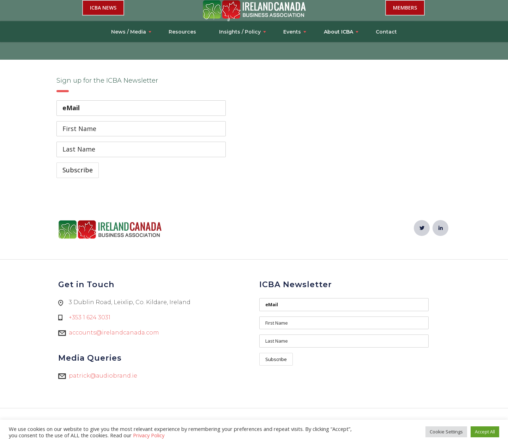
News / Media (128, 10)
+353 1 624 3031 (89, 317)
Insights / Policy (240, 10)
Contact (386, 10)
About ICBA (338, 10)
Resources (182, 10)
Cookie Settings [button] (446, 431)
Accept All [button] (485, 431)
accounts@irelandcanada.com (114, 332)
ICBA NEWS (103, 39)
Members (405, 39)
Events (292, 10)
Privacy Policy (148, 435)
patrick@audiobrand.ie (103, 375)
